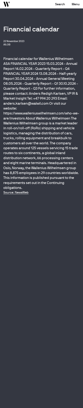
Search (60, 4)
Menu (76, 4)
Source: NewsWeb (16, 192)
